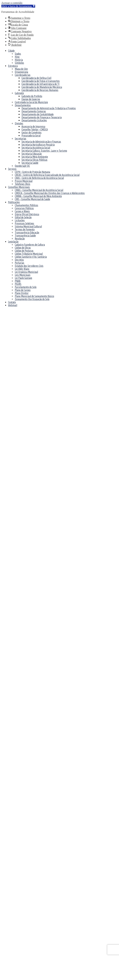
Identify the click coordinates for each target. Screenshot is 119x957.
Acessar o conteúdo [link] (11, 2)
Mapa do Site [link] (21, 68)
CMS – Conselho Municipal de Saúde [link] (32, 199)
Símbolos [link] (19, 62)
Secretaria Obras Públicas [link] (34, 159)
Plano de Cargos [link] (23, 290)
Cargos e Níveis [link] (22, 211)
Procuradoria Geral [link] (31, 135)
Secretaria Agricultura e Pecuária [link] (38, 144)
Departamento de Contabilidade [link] (38, 114)
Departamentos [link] (23, 105)
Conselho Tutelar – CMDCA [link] (35, 129)
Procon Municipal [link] (23, 180)
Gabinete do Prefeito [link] (32, 96)
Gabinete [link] (19, 93)
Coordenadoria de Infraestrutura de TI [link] (40, 84)
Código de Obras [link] (23, 247)
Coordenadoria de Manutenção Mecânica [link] (42, 87)
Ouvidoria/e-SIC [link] (22, 165)
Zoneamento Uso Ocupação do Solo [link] (32, 299)
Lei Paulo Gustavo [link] (23, 277)
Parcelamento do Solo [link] (25, 287)
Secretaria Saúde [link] (30, 162)
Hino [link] (17, 56)
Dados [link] (18, 53)
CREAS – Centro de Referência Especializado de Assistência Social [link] (47, 174)
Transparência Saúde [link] (25, 235)
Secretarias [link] (20, 138)
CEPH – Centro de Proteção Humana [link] (32, 171)
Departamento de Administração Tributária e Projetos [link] (49, 108)
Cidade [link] (11, 50)
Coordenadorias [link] (22, 74)
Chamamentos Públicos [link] (26, 205)
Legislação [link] (13, 241)
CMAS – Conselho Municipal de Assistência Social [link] (39, 190)
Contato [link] (12, 302)
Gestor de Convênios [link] (32, 132)
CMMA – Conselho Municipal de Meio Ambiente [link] (38, 196)
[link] (18, 6)
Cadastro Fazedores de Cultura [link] (30, 244)
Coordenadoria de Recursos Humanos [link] (40, 90)
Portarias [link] (19, 262)
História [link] (19, 59)
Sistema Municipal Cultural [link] (28, 226)
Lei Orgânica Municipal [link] (26, 271)
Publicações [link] (14, 202)
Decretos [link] (19, 259)
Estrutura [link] (13, 65)
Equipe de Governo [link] (31, 99)
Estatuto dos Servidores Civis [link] (29, 265)
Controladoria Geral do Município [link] (31, 102)
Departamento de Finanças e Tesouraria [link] (42, 117)
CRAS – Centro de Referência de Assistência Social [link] (39, 177)
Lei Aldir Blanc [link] (22, 268)
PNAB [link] (18, 280)
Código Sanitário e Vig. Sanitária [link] (31, 256)
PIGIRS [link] (18, 284)
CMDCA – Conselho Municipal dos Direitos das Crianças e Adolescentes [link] (50, 193)
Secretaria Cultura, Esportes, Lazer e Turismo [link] (44, 150)
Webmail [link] (12, 305)
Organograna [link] (21, 71)
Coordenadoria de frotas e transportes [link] (41, 80)
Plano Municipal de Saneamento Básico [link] (34, 296)
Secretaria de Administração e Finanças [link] (41, 141)
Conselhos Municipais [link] (19, 187)
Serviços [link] (12, 168)
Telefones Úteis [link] (22, 184)
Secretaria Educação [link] (32, 153)
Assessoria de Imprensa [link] (33, 126)
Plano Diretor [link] (22, 293)
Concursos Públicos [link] (24, 208)
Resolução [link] (20, 238)
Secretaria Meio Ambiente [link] (35, 156)
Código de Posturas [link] (24, 250)
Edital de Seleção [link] (23, 217)
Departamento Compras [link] (34, 111)
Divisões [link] (19, 123)
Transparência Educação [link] (27, 232)
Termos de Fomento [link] (25, 229)
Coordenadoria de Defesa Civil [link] (36, 77)
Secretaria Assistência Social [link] (36, 147)
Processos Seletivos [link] (24, 223)
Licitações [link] (20, 220)
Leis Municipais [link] (22, 274)
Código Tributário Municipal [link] (29, 253)
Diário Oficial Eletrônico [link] (27, 214)
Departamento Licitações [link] (34, 120)
